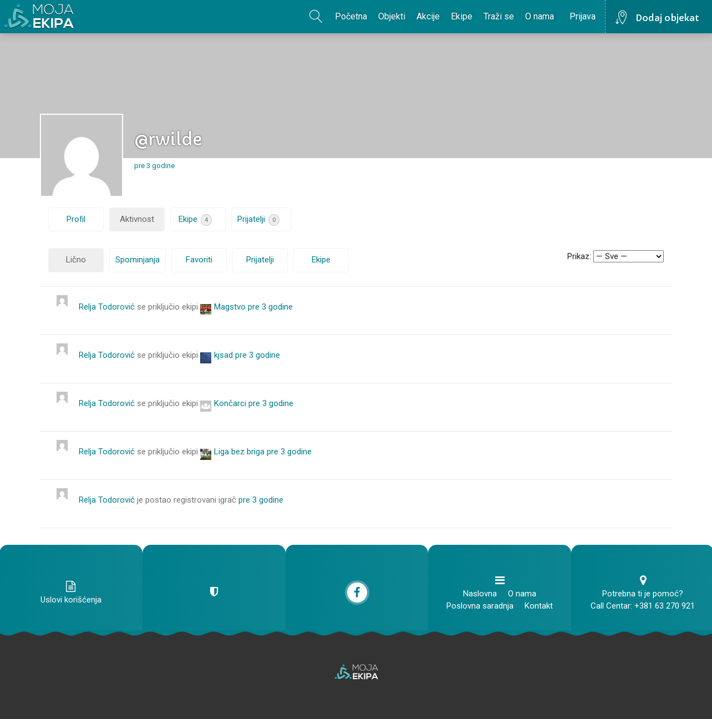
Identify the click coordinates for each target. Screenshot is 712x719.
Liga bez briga (239, 452)
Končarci (230, 403)
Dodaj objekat (667, 17)
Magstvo (230, 307)
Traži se (499, 16)
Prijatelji (258, 220)
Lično (76, 260)
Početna (351, 16)
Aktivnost (137, 219)
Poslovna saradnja (479, 606)
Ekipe (461, 16)
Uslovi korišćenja (70, 600)
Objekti (391, 16)
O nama (539, 16)
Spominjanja (137, 260)
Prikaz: (579, 256)
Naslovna (480, 594)
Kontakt (539, 606)
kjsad (223, 355)
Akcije (428, 16)
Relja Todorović (107, 307)
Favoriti (199, 260)
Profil (76, 219)
